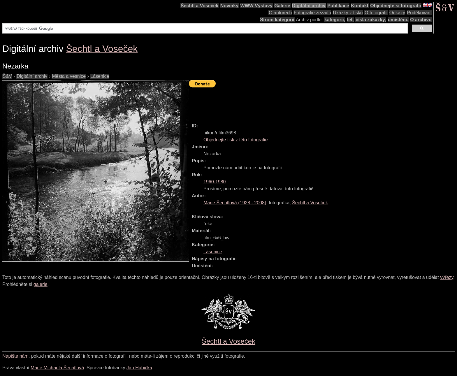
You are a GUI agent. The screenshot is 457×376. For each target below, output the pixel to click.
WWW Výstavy (256, 5)
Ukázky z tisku (348, 12)
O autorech (280, 12)
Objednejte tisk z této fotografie (235, 139)
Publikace (338, 5)
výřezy (446, 277)
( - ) (234, 202)
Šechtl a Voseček (200, 5)
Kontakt (359, 5)
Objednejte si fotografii (395, 5)
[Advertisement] (295, 102)
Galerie (282, 5)
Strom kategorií (277, 19)
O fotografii (376, 12)
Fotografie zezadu (312, 12)
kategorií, (334, 19)
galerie (41, 284)
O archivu (421, 19)
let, (350, 19)
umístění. (398, 19)
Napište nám (15, 356)
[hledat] (204, 28)
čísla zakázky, (371, 19)
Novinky (229, 5)
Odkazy (397, 12)
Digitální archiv (309, 5)
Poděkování (419, 12)
